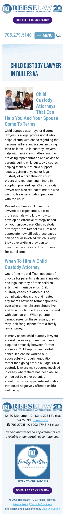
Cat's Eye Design (51, 508)
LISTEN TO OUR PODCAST (32, 481)
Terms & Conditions (41, 504)
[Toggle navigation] (44, 35)
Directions (40, 420)
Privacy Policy (20, 504)
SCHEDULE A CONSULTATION (32, 20)
